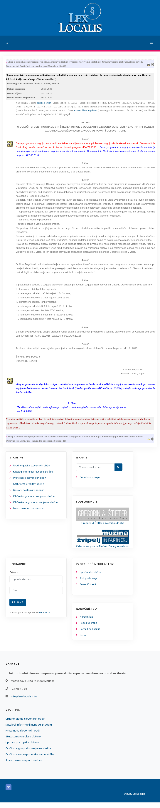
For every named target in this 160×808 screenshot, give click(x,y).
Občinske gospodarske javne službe (34, 497)
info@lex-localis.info (24, 702)
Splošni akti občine (91, 577)
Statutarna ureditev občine (29, 485)
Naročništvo (87, 622)
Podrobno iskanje (90, 478)
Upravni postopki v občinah (29, 491)
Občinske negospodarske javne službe (35, 503)
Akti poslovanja (89, 583)
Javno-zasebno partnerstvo (29, 509)
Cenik (83, 640)
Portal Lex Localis (90, 634)
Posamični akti (88, 589)
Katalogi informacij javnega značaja (33, 472)
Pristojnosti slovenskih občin (29, 479)
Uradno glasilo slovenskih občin (31, 466)
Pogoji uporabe (88, 628)
